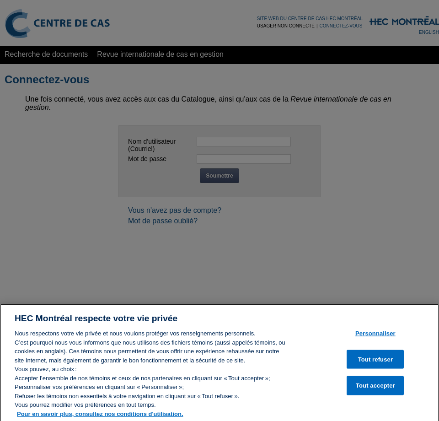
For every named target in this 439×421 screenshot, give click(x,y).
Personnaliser (375, 335)
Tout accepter (375, 387)
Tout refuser (375, 361)
